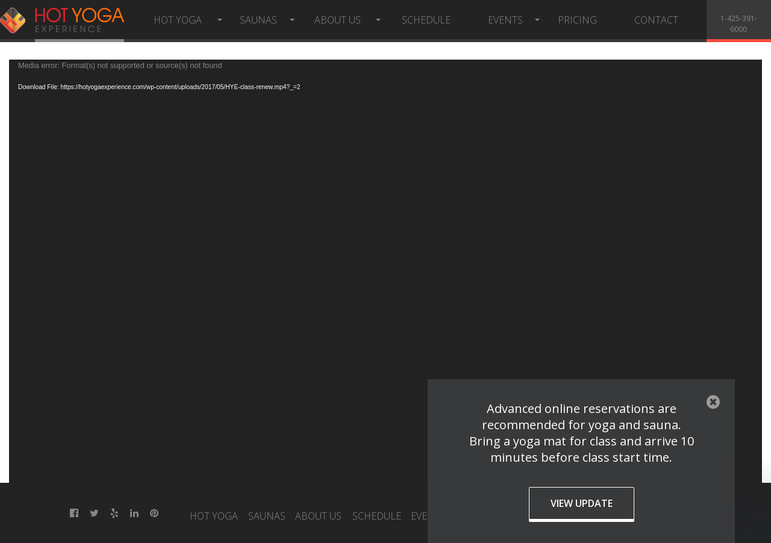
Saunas (258, 19)
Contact (656, 19)
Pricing (577, 19)
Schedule (426, 19)
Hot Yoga (178, 19)
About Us (337, 19)
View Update (582, 503)
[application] (385, 271)
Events (505, 19)
